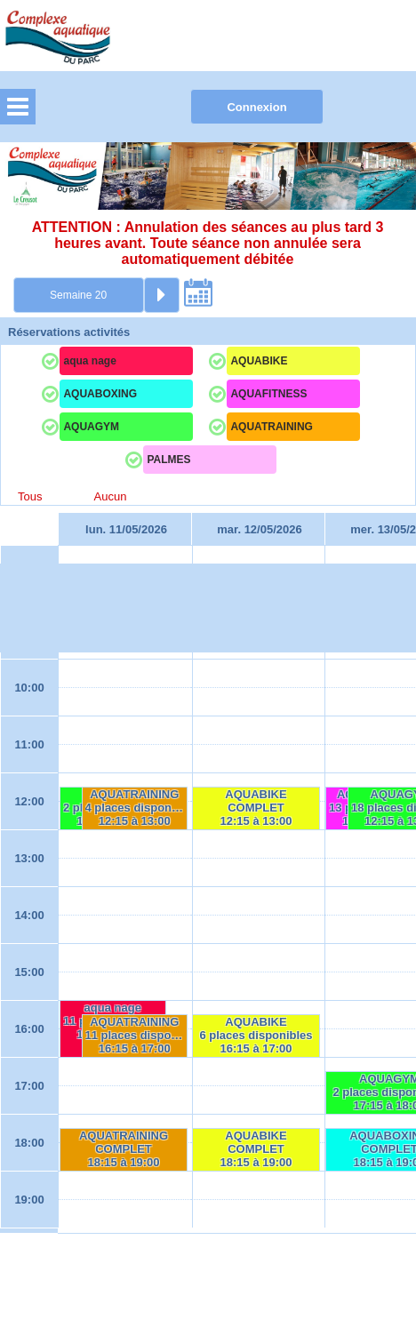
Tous (30, 496)
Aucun (110, 496)
